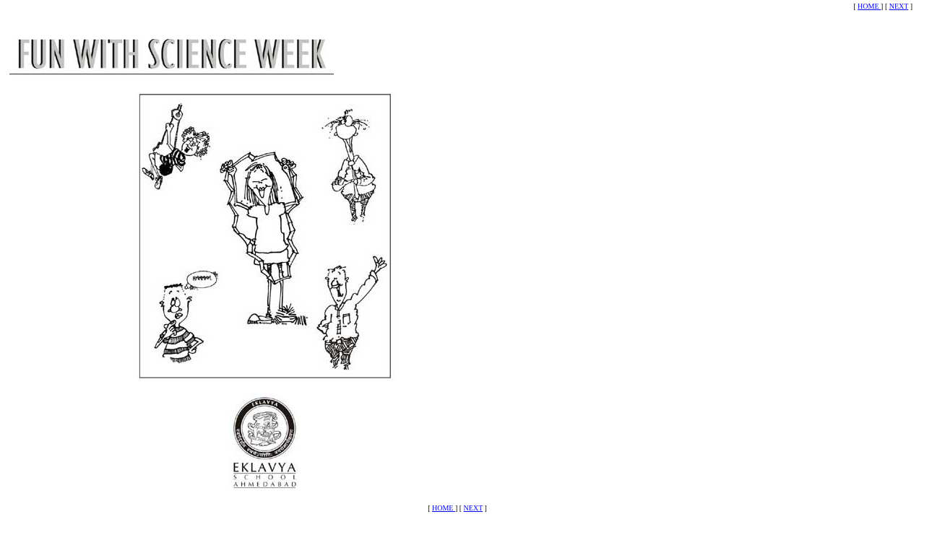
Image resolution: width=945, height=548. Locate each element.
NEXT (898, 6)
